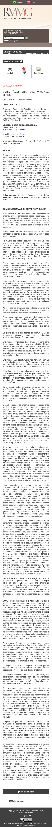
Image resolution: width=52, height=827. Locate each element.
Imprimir (10, 73)
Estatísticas (38, 73)
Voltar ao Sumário (11, 61)
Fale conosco (18, 801)
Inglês (33, 2)
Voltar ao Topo (27, 792)
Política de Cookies (26, 812)
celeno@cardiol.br (17, 129)
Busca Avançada (11, 41)
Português (20, 2)
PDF (24, 73)
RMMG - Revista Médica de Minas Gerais (18, 17)
